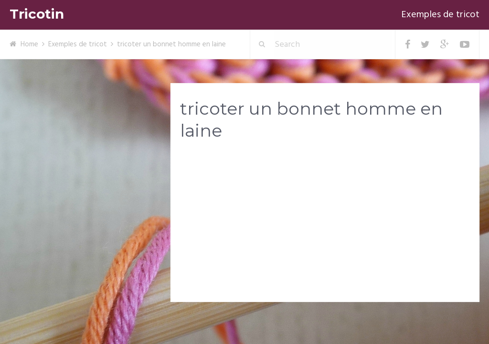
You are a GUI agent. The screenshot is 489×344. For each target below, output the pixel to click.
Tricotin (37, 14)
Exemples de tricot (440, 15)
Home (29, 44)
